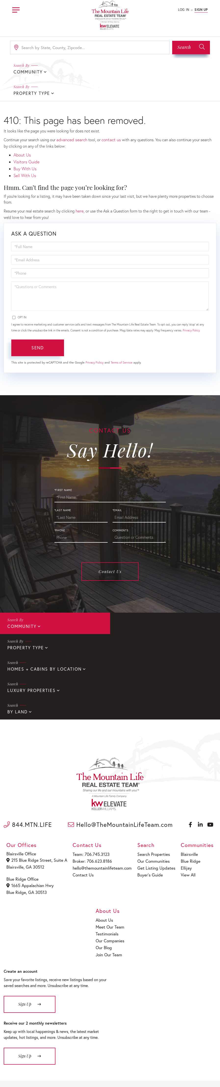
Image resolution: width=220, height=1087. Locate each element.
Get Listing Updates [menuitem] (152, 797)
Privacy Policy (191, 305)
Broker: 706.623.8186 (90, 790)
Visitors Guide (25, 138)
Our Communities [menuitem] (150, 790)
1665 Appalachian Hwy (30, 814)
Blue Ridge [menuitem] (187, 790)
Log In (183, 10)
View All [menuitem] (185, 803)
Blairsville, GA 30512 (25, 796)
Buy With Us (23, 144)
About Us (21, 132)
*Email (117, 485)
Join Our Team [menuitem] (109, 879)
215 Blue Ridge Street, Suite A (35, 790)
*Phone (59, 505)
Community (20, 600)
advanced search (70, 117)
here (79, 185)
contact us (107, 117)
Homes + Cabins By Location (41, 621)
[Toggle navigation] (16, 9)
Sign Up (201, 10)
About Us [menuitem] (105, 847)
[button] (191, 47)
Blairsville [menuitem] (187, 784)
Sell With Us (23, 151)
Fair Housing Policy (130, 1075)
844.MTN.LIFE (28, 755)
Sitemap (155, 1075)
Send (37, 322)
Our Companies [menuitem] (110, 866)
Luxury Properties (139, 621)
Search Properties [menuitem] (150, 784)
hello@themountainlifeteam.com (99, 797)
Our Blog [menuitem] (104, 872)
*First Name (63, 464)
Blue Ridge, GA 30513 (26, 820)
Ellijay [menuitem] (184, 797)
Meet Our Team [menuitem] (109, 854)
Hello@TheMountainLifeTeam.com (120, 755)
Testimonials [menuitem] (107, 860)
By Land (16, 642)
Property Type (134, 71)
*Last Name (62, 485)
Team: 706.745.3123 (88, 784)
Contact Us (110, 546)
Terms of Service (121, 337)
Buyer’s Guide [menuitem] (147, 803)
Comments (121, 505)
